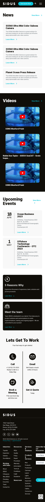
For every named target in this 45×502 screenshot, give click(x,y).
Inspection (6, 453)
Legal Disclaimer (16, 440)
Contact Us (6, 487)
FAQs (15, 450)
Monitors (27, 478)
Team (4, 484)
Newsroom (18, 480)
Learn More (11, 39)
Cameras (28, 470)
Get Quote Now (26, 4)
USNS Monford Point (14, 129)
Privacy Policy (6, 440)
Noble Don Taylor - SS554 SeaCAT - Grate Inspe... (21, 157)
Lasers (27, 473)
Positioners (28, 468)
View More (37, 15)
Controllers (28, 486)
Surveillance (6, 458)
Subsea (5, 455)
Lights (27, 475)
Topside (5, 450)
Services (27, 494)
